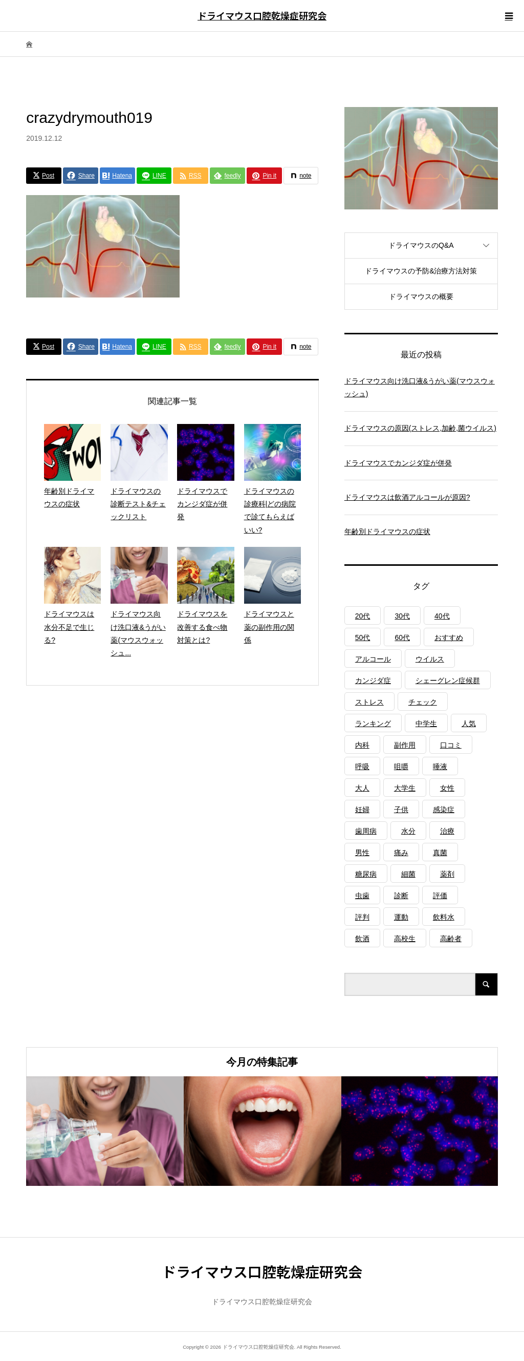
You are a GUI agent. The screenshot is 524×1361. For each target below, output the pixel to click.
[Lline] (154, 175)
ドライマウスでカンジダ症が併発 (398, 463)
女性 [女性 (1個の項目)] (447, 788)
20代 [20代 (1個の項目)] (362, 616)
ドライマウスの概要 (421, 296)
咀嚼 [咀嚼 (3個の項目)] (401, 766)
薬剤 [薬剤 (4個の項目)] (447, 874)
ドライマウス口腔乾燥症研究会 (262, 15)
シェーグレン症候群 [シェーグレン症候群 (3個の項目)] (448, 680)
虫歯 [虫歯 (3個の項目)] (362, 895)
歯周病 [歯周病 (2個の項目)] (366, 831)
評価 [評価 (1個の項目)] (440, 895)
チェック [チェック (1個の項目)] (422, 702)
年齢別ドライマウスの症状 (387, 531)
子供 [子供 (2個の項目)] (401, 809)
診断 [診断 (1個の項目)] (401, 895)
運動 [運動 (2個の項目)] (401, 917)
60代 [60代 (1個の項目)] (402, 637)
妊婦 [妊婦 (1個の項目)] (362, 809)
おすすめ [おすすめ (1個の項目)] (448, 637)
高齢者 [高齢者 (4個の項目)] (451, 938)
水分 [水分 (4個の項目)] (408, 831)
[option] (105, 1131)
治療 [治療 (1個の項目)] (447, 831)
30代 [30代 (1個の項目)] (402, 616)
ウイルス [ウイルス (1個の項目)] (430, 659)
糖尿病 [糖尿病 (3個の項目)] (366, 874)
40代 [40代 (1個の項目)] (442, 616)
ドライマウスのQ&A (421, 245)
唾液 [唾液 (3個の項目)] (440, 766)
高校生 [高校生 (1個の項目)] (405, 938)
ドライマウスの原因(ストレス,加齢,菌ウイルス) (420, 428)
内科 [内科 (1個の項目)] (362, 745)
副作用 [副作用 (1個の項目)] (405, 745)
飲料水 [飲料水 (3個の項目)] (443, 917)
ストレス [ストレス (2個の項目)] (369, 702)
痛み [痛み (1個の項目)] (401, 852)
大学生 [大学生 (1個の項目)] (405, 788)
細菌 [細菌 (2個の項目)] (408, 874)
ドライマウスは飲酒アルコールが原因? (407, 497)
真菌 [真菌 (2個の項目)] (440, 852)
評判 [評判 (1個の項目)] (362, 917)
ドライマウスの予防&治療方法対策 (421, 271)
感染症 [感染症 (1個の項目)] (443, 809)
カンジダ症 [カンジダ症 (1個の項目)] (373, 680)
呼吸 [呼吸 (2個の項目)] (362, 766)
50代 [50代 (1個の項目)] (362, 637)
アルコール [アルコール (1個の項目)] (373, 659)
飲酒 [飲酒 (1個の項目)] (362, 938)
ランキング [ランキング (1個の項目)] (373, 723)
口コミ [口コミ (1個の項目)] (451, 745)
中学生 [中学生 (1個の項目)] (426, 723)
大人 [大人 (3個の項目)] (362, 788)
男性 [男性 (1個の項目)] (362, 852)
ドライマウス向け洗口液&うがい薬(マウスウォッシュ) (419, 387)
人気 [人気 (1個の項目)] (469, 723)
